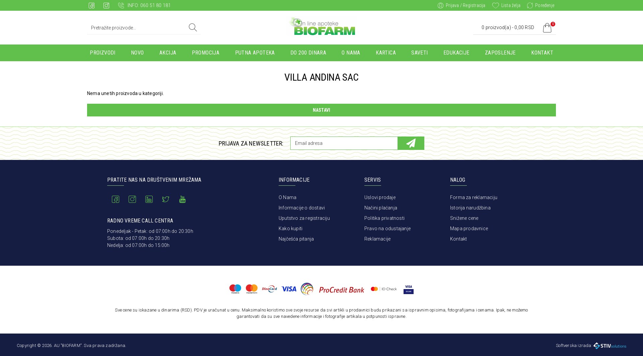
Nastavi (321, 110)
